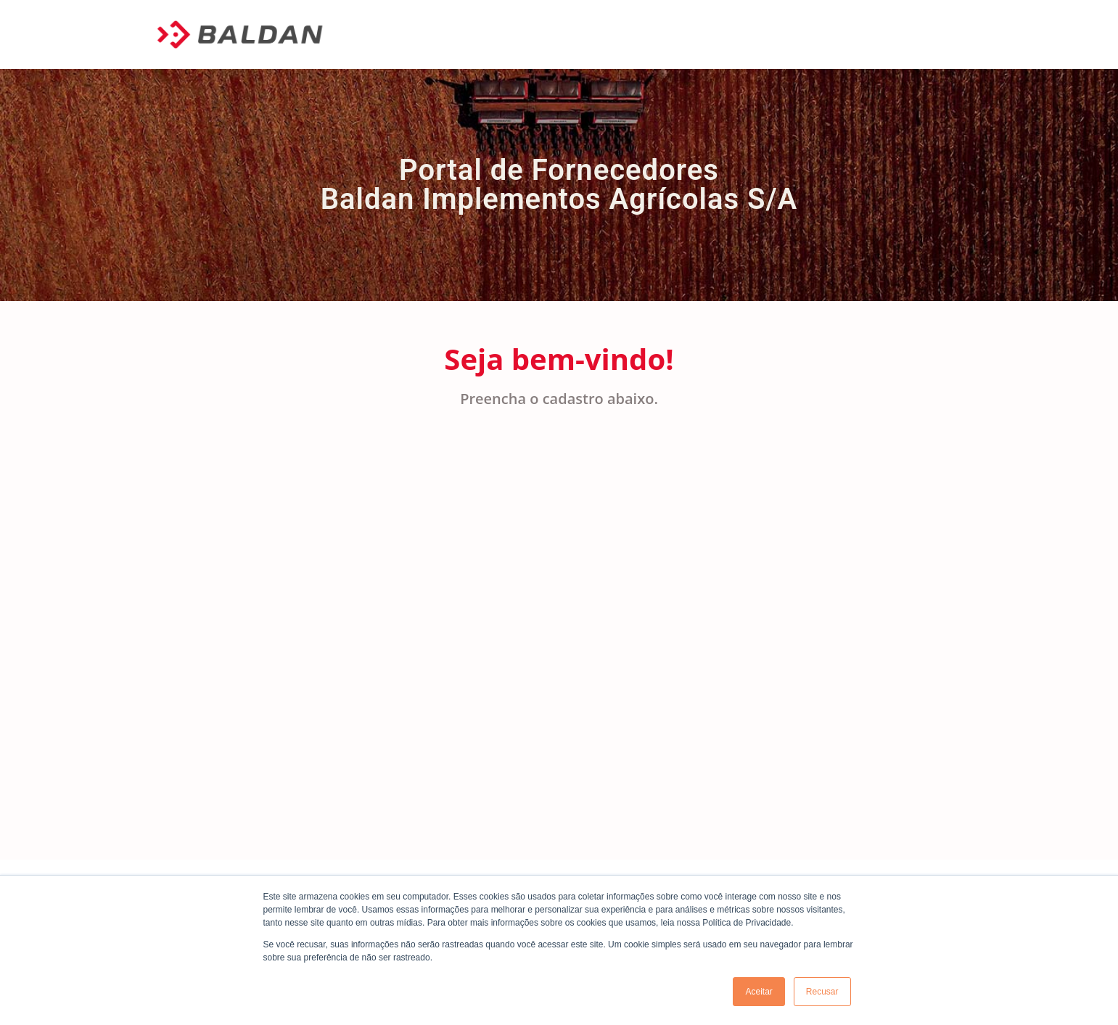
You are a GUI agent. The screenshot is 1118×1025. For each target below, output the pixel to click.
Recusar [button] (822, 992)
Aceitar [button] (758, 992)
